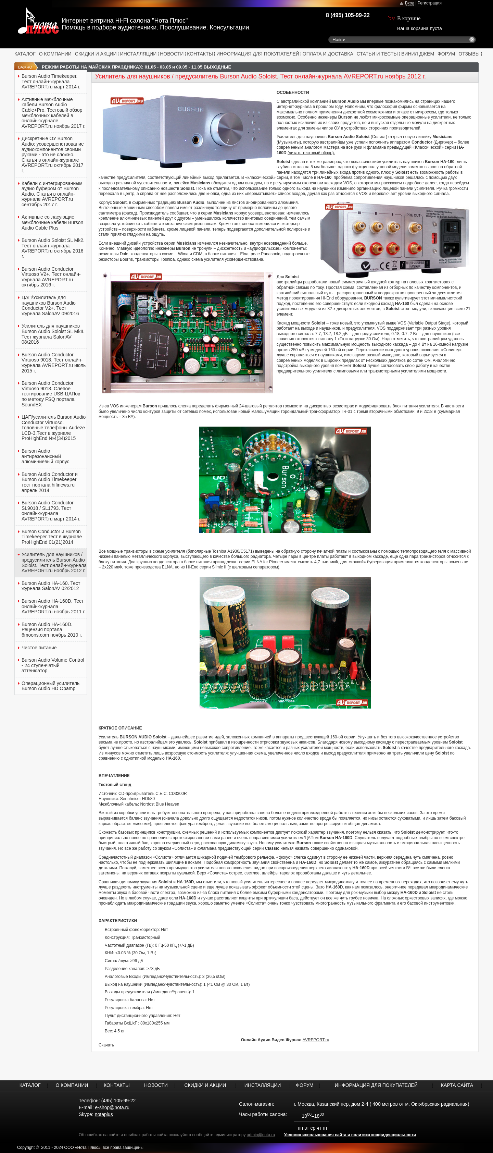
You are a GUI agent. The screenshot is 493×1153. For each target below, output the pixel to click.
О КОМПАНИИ (55, 54)
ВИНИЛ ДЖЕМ (417, 54)
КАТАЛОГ (25, 54)
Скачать (106, 1045)
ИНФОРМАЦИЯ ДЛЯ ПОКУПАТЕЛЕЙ (257, 54)
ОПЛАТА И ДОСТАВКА (328, 54)
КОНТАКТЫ (200, 54)
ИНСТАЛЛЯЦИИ (138, 54)
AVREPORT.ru (316, 1040)
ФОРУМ (446, 54)
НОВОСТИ (172, 54)
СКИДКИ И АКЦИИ (96, 54)
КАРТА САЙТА (457, 1085)
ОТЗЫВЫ (469, 54)
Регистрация (430, 3)
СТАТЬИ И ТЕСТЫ (377, 54)
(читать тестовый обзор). (311, 152)
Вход (409, 3)
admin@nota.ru (261, 1134)
